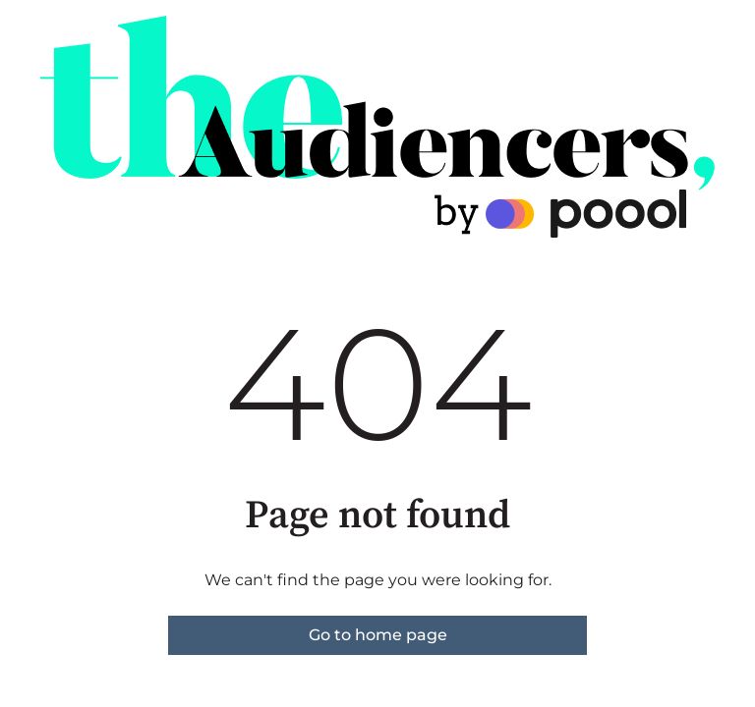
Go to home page (378, 634)
